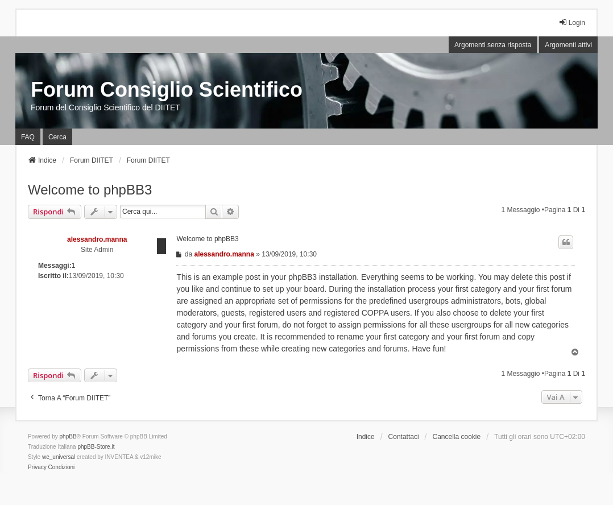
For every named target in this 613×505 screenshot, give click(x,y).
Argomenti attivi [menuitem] (568, 45)
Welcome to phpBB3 (90, 189)
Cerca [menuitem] (57, 137)
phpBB (68, 436)
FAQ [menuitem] (28, 137)
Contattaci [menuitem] (403, 437)
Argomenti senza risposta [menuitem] (492, 45)
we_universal (58, 457)
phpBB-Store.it (95, 447)
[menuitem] (37, 467)
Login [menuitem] (571, 22)
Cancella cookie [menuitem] (456, 437)
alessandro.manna (97, 239)
